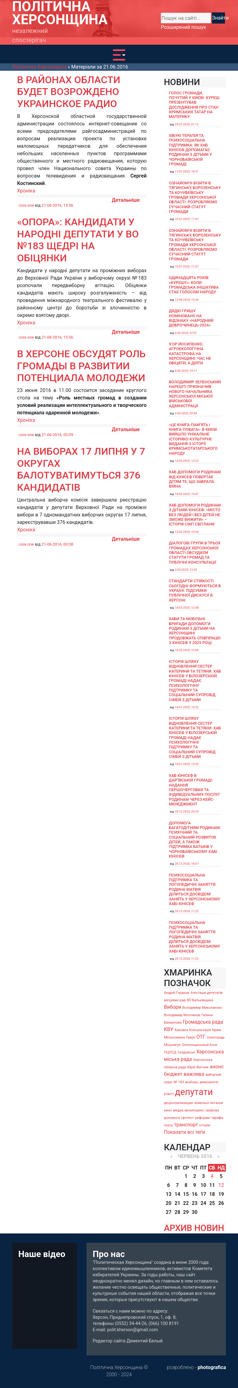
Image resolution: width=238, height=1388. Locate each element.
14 (177, 1194)
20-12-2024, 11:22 (187, 911)
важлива (193, 1074)
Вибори (172, 1007)
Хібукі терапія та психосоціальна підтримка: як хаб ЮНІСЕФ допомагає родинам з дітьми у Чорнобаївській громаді (190, 149)
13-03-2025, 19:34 (187, 532)
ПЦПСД (170, 1052)
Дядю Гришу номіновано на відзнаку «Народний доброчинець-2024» (191, 318)
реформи (202, 1118)
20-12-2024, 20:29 (187, 811)
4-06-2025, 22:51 (186, 333)
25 (212, 1203)
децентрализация (178, 1103)
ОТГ (200, 1037)
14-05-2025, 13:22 (187, 460)
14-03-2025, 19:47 (187, 494)
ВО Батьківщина (200, 1000)
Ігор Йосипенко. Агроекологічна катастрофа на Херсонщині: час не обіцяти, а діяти (190, 353)
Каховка (181, 1030)
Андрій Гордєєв (176, 993)
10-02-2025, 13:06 (187, 650)
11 (212, 1185)
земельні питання (208, 1103)
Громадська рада (203, 1022)
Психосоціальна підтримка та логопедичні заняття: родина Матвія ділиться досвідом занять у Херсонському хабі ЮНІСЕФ (194, 889)
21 (177, 1203)
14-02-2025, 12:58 (187, 607)
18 (212, 1194)
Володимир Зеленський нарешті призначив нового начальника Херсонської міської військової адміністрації (195, 394)
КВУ (168, 1029)
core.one (26, 205)
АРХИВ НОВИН (194, 1228)
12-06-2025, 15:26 (187, 299)
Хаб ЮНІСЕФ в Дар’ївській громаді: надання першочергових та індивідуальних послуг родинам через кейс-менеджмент (194, 789)
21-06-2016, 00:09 (57, 434)
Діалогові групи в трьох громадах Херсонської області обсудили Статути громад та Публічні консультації (195, 552)
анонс (217, 1067)
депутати (194, 1092)
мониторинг (194, 1110)
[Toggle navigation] (119, 55)
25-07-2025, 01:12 (187, 124)
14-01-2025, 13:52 (187, 707)
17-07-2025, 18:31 (187, 171)
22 (186, 1203)
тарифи (217, 1118)
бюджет (173, 1074)
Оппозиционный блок (200, 1045)
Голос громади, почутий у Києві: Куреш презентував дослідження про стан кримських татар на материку (194, 105)
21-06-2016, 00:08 (57, 544)
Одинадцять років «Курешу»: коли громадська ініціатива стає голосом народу (193, 284)
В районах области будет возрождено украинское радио (68, 92)
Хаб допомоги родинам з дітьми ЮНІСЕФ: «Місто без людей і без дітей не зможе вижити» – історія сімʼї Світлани (195, 514)
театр (168, 1125)
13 (168, 1194)
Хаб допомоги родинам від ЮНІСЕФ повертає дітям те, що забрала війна (195, 479)
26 (221, 1203)
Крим (216, 1030)
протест (187, 1118)
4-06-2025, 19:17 (186, 370)
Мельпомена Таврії (179, 1037)
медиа (178, 1110)
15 (186, 1194)
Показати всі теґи (184, 1132)
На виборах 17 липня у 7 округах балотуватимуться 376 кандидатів (81, 469)
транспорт (186, 1125)
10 (203, 1185)
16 (194, 1194)
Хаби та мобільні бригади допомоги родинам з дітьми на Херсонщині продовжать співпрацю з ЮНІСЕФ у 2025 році (195, 630)
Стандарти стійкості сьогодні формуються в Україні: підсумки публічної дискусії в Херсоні (195, 590)
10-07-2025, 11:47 (187, 219)
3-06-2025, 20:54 (186, 413)
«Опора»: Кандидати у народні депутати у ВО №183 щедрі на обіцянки (78, 240)
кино (168, 1110)
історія (204, 1125)
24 (203, 1203)
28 (177, 1212)
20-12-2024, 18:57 (187, 863)
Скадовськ (186, 1052)
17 (203, 1194)
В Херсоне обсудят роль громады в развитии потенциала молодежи (81, 366)
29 (186, 1212)
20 (168, 1203)
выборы (192, 1082)
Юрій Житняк (198, 1067)
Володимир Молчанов (182, 1015)
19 (221, 1194)
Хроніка (26, 191)
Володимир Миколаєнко (202, 1008)
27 (168, 1212)
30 (194, 1212)
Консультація (200, 1030)
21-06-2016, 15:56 (57, 205)
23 (194, 1203)
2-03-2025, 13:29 (186, 569)
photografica (212, 1367)
